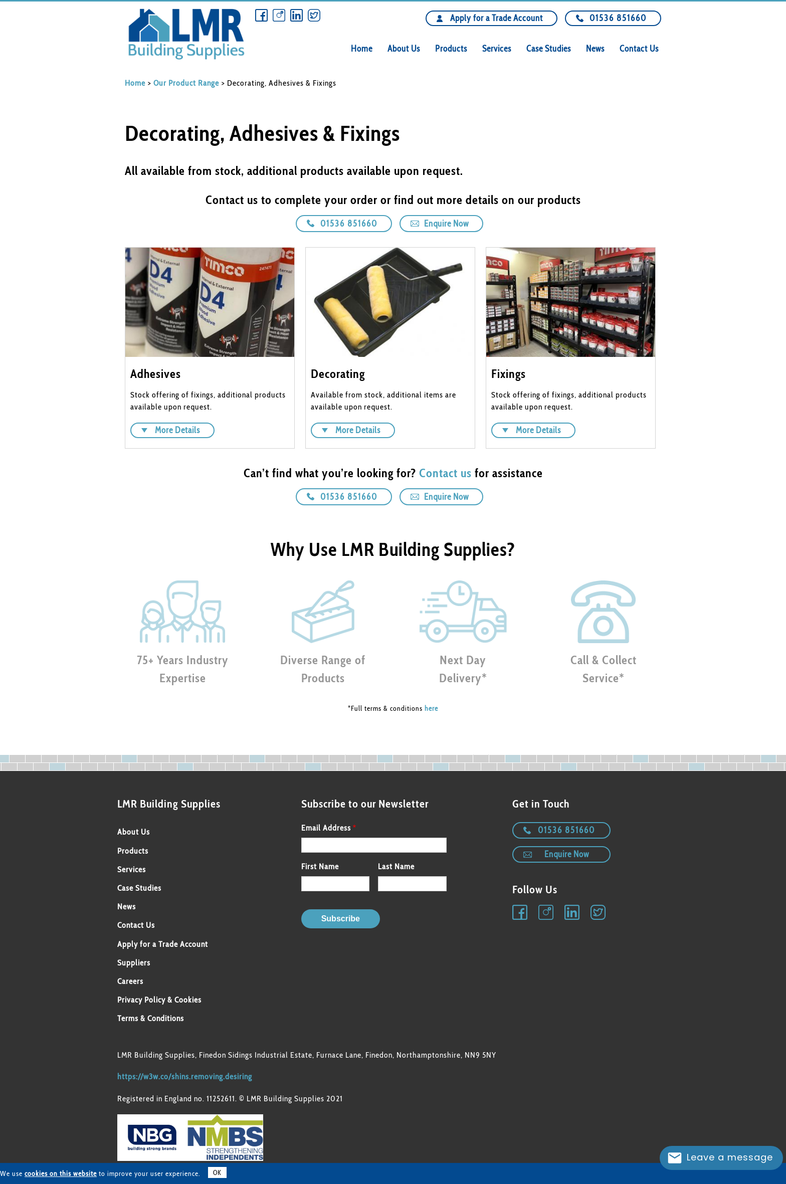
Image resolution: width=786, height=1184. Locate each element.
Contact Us (639, 49)
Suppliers (133, 962)
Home (361, 49)
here (431, 708)
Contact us (445, 473)
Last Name (396, 866)
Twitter (314, 15)
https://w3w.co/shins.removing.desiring (184, 1076)
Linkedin (296, 15)
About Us (403, 49)
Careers (130, 981)
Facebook (261, 15)
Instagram (279, 15)
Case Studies (548, 49)
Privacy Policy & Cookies (159, 1000)
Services (496, 49)
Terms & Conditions (150, 1018)
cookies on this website (61, 1173)
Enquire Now (446, 224)
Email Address (326, 828)
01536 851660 (618, 18)
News (595, 49)
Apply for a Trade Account (496, 18)
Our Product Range (186, 83)
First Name (320, 866)
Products (451, 49)
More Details (177, 430)
